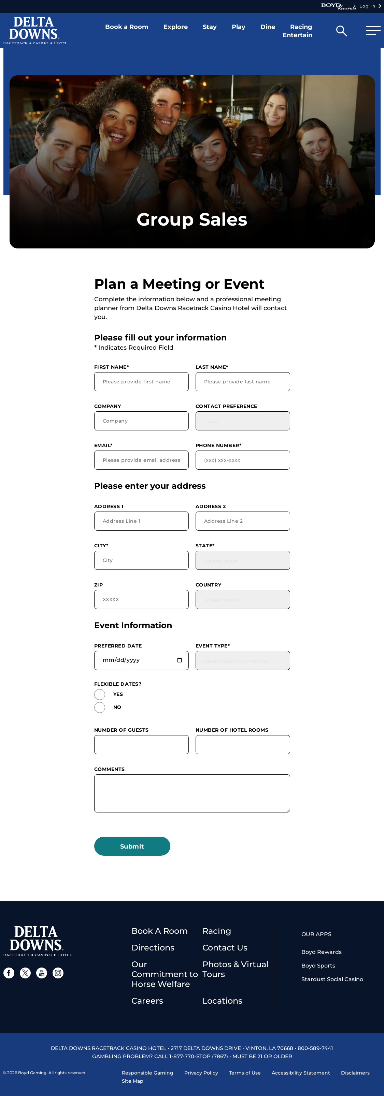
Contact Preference (226, 406)
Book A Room (159, 931)
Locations (222, 1001)
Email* (103, 445)
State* (205, 546)
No (108, 707)
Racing (216, 931)
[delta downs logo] (37, 941)
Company (107, 406)
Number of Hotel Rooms (232, 730)
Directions (152, 948)
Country (209, 585)
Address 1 (109, 506)
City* (101, 546)
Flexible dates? (118, 684)
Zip (98, 585)
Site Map (132, 1081)
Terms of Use (245, 1073)
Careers (147, 1001)
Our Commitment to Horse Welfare (164, 974)
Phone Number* (219, 445)
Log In (348, 6)
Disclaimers (355, 1073)
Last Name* (212, 367)
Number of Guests (121, 730)
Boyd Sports (318, 965)
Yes (108, 694)
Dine (267, 27)
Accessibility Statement (301, 1073)
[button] (126, 32)
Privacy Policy (201, 1073)
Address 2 (211, 506)
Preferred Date (118, 646)
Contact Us (224, 948)
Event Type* (213, 646)
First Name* (111, 367)
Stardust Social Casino (332, 979)
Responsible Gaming (147, 1073)
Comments (109, 769)
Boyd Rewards (321, 952)
